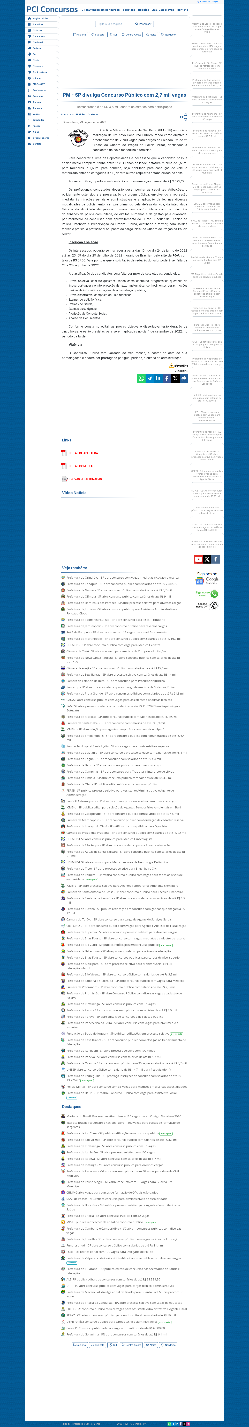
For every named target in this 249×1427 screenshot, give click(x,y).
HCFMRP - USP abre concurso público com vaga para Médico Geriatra (113, 645)
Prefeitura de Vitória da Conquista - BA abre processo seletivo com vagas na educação (124, 1303)
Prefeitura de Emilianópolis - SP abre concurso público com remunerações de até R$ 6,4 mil (125, 738)
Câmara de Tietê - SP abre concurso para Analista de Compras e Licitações (116, 651)
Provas (34, 125)
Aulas (33, 131)
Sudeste (35, 48)
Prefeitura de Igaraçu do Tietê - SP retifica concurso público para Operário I (117, 826)
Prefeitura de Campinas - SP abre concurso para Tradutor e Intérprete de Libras (120, 771)
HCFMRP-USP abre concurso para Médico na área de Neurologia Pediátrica (117, 862)
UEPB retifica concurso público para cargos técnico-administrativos (119, 1322)
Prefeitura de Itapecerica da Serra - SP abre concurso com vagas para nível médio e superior (122, 1025)
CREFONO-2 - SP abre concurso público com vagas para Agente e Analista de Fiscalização (126, 926)
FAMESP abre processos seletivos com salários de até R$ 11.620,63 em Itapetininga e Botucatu (123, 708)
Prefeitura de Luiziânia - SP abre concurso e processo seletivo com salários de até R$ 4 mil (126, 752)
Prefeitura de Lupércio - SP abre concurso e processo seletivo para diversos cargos (121, 932)
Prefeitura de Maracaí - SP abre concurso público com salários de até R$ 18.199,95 (122, 717)
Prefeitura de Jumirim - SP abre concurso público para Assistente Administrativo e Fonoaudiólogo (121, 611)
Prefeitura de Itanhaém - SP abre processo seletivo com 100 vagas (110, 1050)
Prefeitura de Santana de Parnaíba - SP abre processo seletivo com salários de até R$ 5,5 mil (125, 900)
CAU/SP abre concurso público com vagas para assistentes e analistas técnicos (119, 700)
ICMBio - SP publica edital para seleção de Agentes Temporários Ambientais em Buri (123, 807)
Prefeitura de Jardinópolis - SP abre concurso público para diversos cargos (116, 626)
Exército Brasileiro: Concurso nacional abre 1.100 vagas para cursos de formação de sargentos (123, 1125)
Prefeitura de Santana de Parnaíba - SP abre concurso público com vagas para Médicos (125, 981)
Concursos (36, 36)
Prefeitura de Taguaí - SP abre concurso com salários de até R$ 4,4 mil (113, 759)
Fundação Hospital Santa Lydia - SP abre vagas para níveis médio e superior (117, 746)
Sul (32, 54)
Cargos (34, 101)
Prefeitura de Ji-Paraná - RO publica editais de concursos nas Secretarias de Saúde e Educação (123, 1271)
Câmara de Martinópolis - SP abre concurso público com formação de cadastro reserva (125, 820)
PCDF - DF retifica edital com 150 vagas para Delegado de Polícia (109, 1252)
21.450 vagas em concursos (101, 9)
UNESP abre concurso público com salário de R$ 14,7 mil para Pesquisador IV (118, 1069)
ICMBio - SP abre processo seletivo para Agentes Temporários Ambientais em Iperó (122, 886)
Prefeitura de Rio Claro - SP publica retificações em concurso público (119, 945)
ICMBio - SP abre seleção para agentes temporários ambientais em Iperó (115, 729)
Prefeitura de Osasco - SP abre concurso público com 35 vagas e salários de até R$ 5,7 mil (126, 1063)
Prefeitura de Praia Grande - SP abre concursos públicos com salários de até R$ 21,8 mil (125, 693)
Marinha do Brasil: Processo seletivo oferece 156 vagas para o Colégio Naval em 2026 (123, 1116)
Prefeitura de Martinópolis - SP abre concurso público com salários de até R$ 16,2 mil (124, 639)
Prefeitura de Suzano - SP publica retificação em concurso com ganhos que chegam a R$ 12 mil (125, 911)
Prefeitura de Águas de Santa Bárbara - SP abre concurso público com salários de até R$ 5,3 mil (125, 854)
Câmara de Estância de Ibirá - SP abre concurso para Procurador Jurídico (115, 681)
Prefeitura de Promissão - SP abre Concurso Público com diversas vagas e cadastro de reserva (124, 995)
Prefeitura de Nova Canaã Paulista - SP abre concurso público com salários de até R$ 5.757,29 (123, 660)
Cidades (35, 107)
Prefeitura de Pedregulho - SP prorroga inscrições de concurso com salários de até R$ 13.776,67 (123, 1078)
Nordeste (35, 66)
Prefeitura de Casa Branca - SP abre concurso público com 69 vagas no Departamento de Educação (126, 1042)
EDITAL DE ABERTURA (83, 453)
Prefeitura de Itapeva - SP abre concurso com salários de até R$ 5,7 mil (113, 1057)
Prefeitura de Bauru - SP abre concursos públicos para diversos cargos (114, 765)
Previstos (35, 95)
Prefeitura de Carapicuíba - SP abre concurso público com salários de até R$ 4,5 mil (122, 814)
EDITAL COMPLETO (82, 466)
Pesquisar (143, 24)
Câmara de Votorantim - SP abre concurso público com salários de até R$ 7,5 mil (120, 987)
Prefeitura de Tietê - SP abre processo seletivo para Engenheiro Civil (111, 868)
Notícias (35, 30)
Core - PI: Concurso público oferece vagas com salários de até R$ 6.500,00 (115, 1328)
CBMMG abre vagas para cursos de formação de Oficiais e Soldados (112, 1192)
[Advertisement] (96, 63)
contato (182, 9)
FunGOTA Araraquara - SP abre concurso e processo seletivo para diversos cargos (121, 801)
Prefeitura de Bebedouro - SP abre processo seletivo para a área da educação (118, 951)
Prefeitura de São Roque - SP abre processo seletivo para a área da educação (118, 845)
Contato (34, 143)
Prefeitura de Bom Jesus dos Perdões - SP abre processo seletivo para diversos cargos (123, 603)
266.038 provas (163, 9)
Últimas (34, 77)
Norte (33, 60)
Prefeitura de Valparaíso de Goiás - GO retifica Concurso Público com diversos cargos (123, 1260)
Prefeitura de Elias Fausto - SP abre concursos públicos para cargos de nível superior (123, 957)
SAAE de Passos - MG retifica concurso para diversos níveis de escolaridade (116, 1199)
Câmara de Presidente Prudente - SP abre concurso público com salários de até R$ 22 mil (126, 833)
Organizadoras (38, 137)
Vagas (34, 113)
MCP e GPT (36, 83)
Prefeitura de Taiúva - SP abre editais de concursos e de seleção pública (114, 1017)
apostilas (129, 9)
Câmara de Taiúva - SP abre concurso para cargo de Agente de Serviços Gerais (119, 919)
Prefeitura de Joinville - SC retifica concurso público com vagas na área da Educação (122, 1239)
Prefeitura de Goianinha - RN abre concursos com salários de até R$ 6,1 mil (116, 1334)
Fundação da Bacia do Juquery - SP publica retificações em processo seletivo (125, 1033)
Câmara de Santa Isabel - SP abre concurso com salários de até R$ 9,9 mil (115, 723)
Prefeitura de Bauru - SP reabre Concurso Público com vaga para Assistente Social (121, 1095)
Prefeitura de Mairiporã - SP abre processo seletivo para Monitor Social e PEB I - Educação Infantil (120, 966)
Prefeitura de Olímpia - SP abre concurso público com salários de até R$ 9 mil (118, 596)
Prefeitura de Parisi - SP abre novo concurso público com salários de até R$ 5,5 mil (121, 1010)
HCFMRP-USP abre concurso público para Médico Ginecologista (109, 839)
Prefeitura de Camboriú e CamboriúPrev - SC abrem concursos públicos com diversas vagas (123, 1231)
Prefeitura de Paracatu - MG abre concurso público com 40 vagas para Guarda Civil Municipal (122, 1173)
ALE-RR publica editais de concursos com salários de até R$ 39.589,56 (113, 1279)
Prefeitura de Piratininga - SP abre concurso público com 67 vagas (111, 1004)
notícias (143, 9)
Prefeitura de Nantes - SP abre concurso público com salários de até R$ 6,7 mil (119, 590)
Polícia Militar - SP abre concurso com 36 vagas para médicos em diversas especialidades (126, 1087)
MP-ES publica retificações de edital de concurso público (111, 1222)
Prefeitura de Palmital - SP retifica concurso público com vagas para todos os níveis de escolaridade (124, 877)
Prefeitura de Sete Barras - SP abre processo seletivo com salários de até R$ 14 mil (121, 674)
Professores (37, 89)
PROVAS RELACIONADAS (85, 479)
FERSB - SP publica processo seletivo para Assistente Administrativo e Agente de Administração (120, 792)
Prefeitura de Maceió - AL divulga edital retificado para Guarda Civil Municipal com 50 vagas (124, 1294)
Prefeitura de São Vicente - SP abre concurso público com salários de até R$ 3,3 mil (122, 974)
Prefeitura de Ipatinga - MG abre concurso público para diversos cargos (114, 1165)
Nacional (35, 42)
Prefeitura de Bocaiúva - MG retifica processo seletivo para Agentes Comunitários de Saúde (123, 1207)
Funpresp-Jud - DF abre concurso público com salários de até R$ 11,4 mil (115, 1245)
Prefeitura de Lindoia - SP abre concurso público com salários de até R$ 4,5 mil (119, 778)
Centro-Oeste (38, 72)
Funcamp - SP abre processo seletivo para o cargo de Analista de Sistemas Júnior (120, 687)
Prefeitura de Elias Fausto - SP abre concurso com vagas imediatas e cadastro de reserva (126, 938)
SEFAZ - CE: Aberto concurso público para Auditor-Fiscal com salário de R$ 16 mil (121, 1315)
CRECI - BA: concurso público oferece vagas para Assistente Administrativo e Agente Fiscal (126, 1309)
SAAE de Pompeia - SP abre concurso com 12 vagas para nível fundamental (117, 632)
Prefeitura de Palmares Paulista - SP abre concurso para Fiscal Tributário (115, 620)
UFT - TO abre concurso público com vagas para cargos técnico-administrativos (120, 1286)
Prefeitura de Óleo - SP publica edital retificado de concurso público (112, 784)
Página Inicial (38, 18)
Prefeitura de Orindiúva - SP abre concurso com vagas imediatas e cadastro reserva (122, 577)
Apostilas (35, 24)
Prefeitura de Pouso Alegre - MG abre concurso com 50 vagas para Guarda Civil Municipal (119, 1184)
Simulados (36, 119)
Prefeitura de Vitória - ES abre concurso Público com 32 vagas (107, 1216)
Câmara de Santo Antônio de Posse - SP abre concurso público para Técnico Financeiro (124, 892)
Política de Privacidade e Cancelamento (80, 1424)
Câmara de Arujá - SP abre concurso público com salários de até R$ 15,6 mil (117, 668)
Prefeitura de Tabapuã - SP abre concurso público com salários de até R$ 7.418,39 (121, 584)
